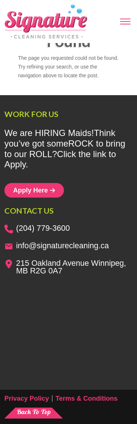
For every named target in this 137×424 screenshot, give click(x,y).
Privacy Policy (26, 398)
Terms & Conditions (87, 398)
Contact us (29, 210)
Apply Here (34, 190)
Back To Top (34, 412)
